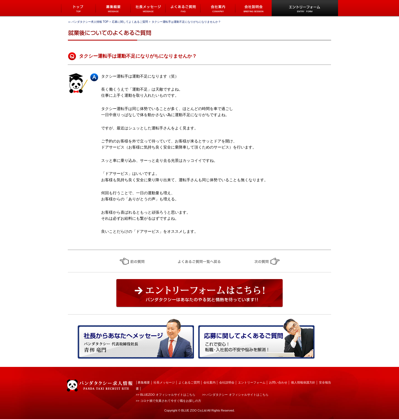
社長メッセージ (164, 382)
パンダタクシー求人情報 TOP (89, 21)
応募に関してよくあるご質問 (130, 21)
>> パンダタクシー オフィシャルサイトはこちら (235, 394)
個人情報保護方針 (303, 382)
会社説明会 (226, 382)
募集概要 (144, 382)
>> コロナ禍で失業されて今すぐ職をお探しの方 (168, 400)
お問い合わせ (278, 382)
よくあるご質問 (189, 382)
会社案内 (209, 382)
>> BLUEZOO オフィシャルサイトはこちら (165, 394)
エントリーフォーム (251, 382)
